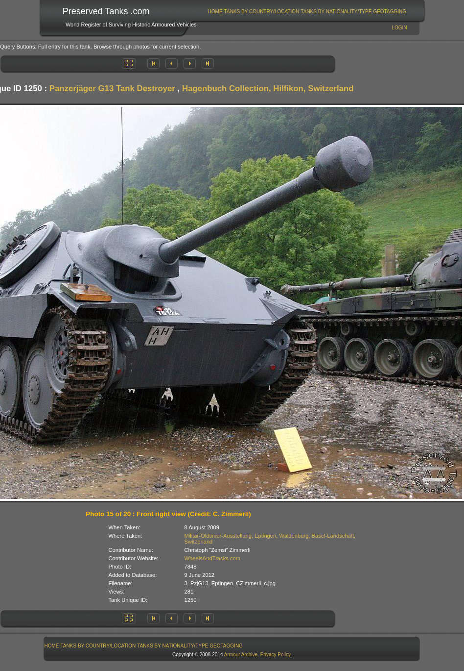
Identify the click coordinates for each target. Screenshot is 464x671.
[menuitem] (215, 11)
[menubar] (307, 11)
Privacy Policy (275, 654)
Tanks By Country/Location (262, 11)
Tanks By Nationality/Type (336, 11)
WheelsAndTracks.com (213, 558)
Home (215, 11)
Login (399, 27)
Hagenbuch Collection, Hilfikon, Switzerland (268, 88)
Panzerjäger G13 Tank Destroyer (112, 88)
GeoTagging (389, 11)
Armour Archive (240, 654)
